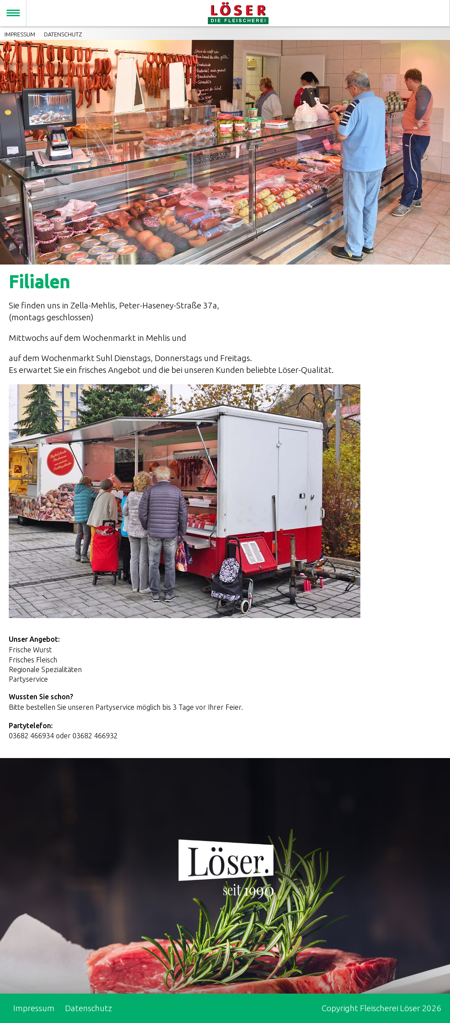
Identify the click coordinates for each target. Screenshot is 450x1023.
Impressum (19, 34)
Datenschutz (63, 34)
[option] (225, 152)
